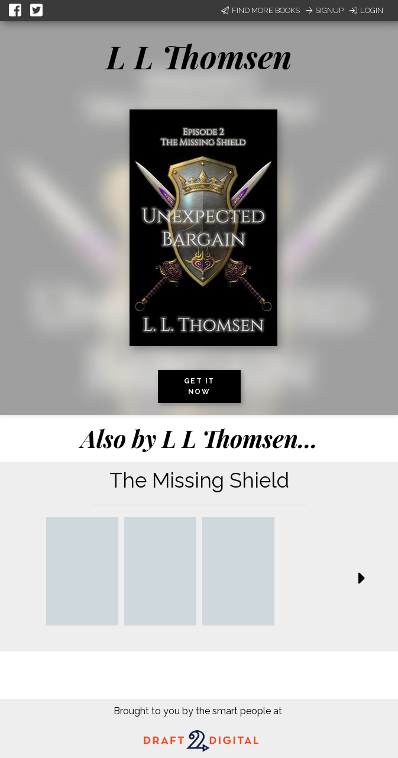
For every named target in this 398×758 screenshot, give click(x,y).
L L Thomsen (199, 56)
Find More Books (260, 10)
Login (366, 10)
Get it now (199, 386)
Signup (325, 10)
